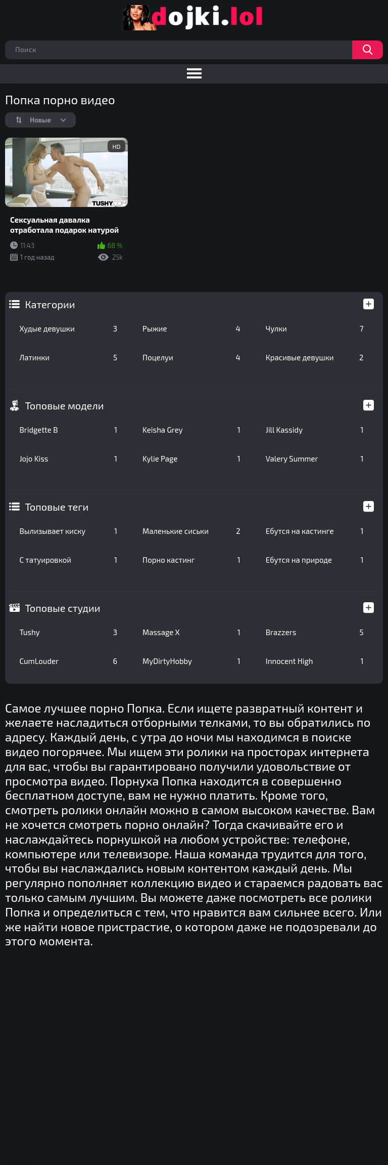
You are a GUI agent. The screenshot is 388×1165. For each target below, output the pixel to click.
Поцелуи (191, 357)
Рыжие (191, 328)
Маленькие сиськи (191, 530)
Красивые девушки (315, 357)
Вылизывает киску (68, 530)
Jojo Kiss (68, 458)
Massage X (191, 632)
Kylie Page (191, 458)
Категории (50, 304)
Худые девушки (68, 328)
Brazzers (315, 632)
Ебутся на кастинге (315, 530)
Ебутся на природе (315, 559)
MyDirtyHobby (191, 660)
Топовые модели (64, 405)
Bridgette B (68, 429)
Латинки (68, 357)
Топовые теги (56, 507)
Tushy (68, 632)
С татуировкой (68, 559)
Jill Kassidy (315, 429)
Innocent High (315, 660)
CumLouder (68, 660)
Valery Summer (315, 458)
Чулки (315, 328)
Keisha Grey (191, 429)
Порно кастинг (191, 559)
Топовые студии (62, 608)
